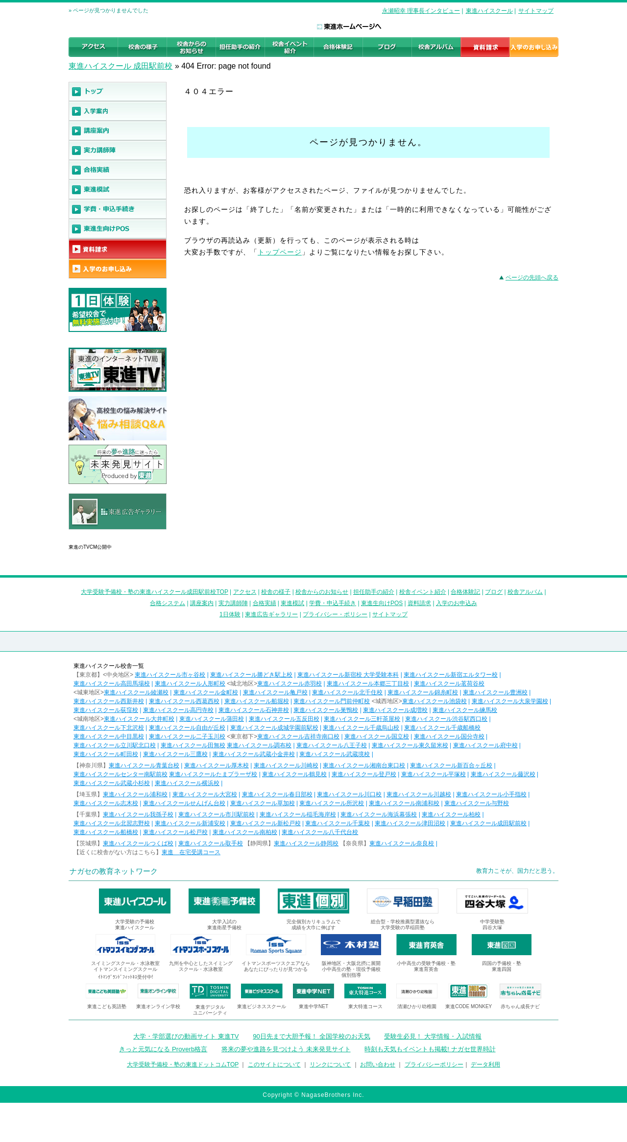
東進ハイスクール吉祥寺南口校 (298, 736)
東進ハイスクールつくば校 (138, 843)
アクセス (245, 591)
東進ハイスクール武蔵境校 (334, 754)
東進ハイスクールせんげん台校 (184, 803)
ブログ (494, 591)
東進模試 (292, 603)
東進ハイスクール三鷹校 (175, 754)
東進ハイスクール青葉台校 (144, 765)
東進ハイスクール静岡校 (306, 843)
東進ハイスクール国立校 (376, 736)
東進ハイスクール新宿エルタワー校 (451, 674)
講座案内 (202, 603)
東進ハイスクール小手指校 (491, 794)
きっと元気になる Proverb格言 (163, 1049)
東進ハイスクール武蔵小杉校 (111, 783)
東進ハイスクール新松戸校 (265, 823)
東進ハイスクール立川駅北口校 (114, 745)
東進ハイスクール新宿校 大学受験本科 (348, 674)
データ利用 (485, 1064)
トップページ (280, 252)
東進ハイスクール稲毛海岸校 (298, 814)
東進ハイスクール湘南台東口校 (364, 765)
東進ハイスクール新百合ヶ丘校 (451, 765)
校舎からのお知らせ (321, 591)
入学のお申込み (456, 603)
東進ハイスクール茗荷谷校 (449, 683)
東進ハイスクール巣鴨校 (325, 710)
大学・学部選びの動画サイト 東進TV (186, 1036)
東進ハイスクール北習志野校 (111, 823)
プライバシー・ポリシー (335, 614)
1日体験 (230, 614)
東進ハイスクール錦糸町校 (422, 692)
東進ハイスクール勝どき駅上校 (251, 674)
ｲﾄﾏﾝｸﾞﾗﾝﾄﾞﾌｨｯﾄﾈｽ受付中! (125, 977)
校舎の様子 (275, 591)
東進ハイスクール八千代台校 (320, 832)
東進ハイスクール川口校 (349, 794)
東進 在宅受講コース (191, 852)
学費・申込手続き (332, 603)
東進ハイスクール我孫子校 (138, 814)
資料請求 (419, 603)
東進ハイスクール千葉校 (337, 823)
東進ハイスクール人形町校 (190, 683)
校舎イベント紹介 (422, 591)
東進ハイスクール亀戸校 (275, 692)
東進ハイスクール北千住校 (347, 692)
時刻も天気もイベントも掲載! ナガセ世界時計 (429, 1049)
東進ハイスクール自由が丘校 (187, 727)
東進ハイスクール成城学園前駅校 (274, 727)
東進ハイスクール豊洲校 (495, 692)
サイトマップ (536, 10)
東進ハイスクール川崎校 (286, 765)
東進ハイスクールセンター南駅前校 (120, 774)
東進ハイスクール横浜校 (187, 783)
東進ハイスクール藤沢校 (503, 774)
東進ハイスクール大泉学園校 (510, 701)
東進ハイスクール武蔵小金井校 (254, 754)
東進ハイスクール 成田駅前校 (120, 66)
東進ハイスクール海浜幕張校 (378, 814)
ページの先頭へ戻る (532, 277)
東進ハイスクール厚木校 (216, 765)
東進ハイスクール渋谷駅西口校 (446, 718)
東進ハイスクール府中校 (485, 745)
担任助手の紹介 (373, 591)
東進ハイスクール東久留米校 (410, 745)
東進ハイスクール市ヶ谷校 (170, 674)
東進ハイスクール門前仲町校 (331, 701)
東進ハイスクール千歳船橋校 (442, 727)
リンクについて (330, 1064)
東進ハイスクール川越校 (418, 794)
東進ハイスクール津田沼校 (410, 823)
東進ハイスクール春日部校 (277, 794)
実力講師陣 (233, 603)
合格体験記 (465, 591)
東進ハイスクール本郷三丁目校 (368, 683)
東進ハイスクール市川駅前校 (216, 814)
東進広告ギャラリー (96, 534)
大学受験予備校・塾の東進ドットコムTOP (183, 1064)
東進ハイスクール (489, 10)
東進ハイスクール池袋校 (434, 701)
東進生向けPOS (382, 603)
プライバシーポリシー (434, 1064)
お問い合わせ (377, 1064)
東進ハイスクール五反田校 (284, 718)
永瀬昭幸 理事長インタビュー (421, 10)
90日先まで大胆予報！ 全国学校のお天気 (311, 1036)
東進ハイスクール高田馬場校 (111, 683)
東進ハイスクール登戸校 (364, 774)
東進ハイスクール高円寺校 (178, 710)
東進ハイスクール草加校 (262, 803)
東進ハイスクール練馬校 (465, 710)
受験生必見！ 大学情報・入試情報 (433, 1036)
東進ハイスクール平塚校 (433, 774)
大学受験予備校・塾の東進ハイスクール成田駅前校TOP (154, 591)
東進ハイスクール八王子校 (331, 745)
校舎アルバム (525, 591)
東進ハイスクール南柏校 (245, 832)
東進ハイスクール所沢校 (331, 803)
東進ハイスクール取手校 (210, 843)
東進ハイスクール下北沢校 (108, 727)
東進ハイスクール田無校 (193, 745)
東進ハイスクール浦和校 (135, 794)
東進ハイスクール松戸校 (175, 832)
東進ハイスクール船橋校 (105, 832)
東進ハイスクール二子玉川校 (187, 736)
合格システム (167, 603)
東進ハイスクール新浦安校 (190, 823)
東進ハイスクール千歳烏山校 (361, 727)
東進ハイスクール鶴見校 (294, 774)
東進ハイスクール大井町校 (139, 718)
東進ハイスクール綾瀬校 (136, 692)
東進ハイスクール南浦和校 (404, 803)
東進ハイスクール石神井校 (253, 710)
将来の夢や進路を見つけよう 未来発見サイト (286, 1049)
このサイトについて (274, 1064)
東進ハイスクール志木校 (105, 803)
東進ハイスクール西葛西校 (184, 701)
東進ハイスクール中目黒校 (108, 736)
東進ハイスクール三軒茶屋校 (362, 718)
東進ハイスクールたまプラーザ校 (213, 774)
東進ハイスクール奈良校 (401, 843)
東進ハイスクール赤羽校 (289, 683)
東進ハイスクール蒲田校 (211, 718)
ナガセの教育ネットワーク (114, 871)
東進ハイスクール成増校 (395, 710)
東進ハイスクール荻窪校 (105, 710)
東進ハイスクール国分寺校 (449, 736)
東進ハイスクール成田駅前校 (488, 823)
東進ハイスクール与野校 (476, 803)
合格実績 (264, 603)
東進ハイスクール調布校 (259, 745)
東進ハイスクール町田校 (105, 754)
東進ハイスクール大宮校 (204, 794)
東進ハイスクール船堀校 (256, 701)
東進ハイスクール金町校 (205, 692)
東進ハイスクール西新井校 (108, 701)
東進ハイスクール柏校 (451, 814)
